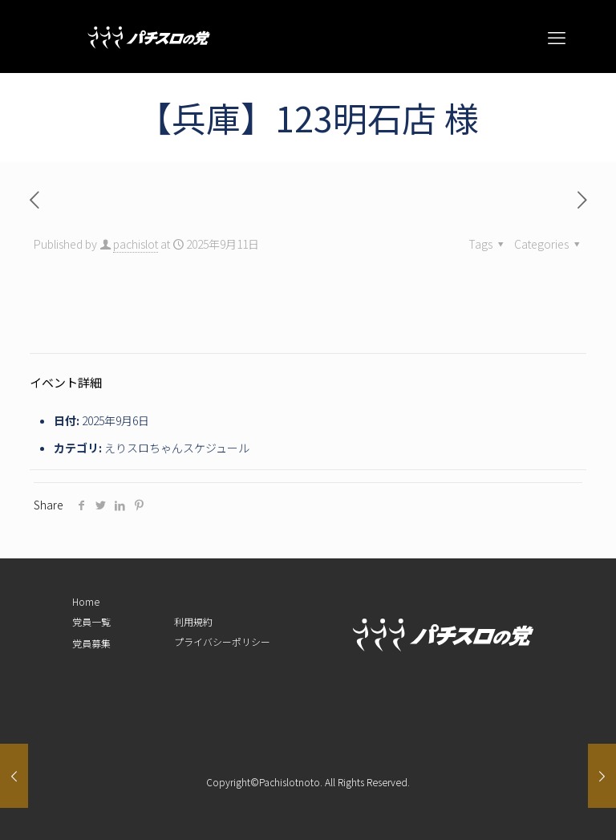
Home (85, 601)
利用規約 (193, 621)
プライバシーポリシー (222, 641)
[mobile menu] (556, 36)
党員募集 (91, 643)
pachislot (135, 244)
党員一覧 (91, 621)
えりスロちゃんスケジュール (176, 448)
